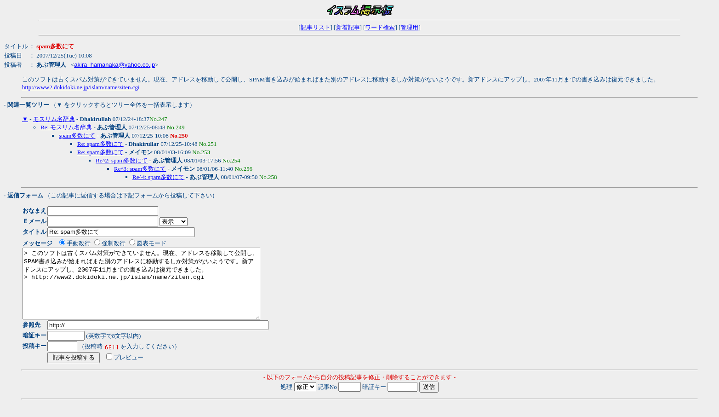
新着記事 (348, 27)
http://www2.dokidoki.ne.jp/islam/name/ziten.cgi (81, 87)
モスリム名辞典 (54, 119)
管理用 (409, 27)
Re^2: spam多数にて (122, 160)
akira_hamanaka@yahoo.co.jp (114, 64)
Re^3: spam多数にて (140, 168)
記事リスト (316, 27)
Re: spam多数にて (100, 143)
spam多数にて (77, 135)
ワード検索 (380, 27)
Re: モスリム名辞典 (66, 127)
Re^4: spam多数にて (158, 177)
